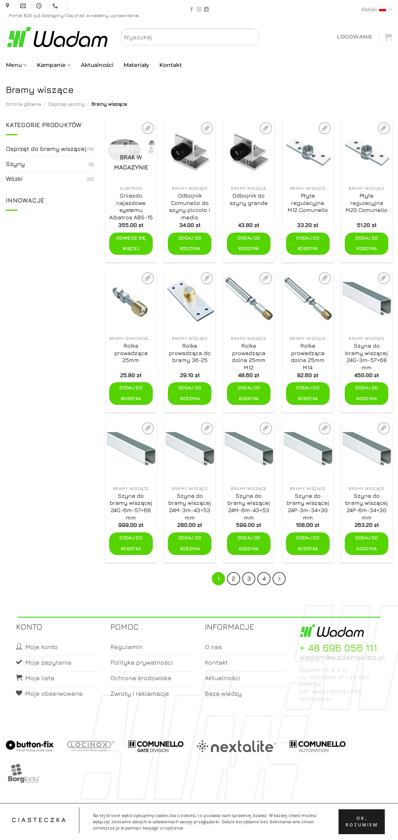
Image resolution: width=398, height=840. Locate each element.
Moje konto (187, 827)
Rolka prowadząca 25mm (131, 352)
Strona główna (23, 104)
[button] (354, 37)
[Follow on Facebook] (191, 9)
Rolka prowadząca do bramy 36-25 (190, 352)
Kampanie (54, 65)
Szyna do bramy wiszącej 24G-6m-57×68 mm (131, 506)
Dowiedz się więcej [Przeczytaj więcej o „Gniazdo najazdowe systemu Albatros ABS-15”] (131, 243)
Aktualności (97, 64)
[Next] (279, 578)
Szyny (15, 163)
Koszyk (217, 827)
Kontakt (170, 64)
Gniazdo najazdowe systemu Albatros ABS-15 (131, 206)
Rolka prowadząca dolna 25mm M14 (308, 356)
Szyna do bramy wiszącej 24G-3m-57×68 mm (366, 356)
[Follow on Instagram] (199, 9)
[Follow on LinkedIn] (206, 9)
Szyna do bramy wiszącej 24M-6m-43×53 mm (248, 506)
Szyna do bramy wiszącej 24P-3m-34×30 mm (307, 506)
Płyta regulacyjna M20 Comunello (367, 202)
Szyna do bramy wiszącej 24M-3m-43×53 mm (189, 506)
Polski (376, 9)
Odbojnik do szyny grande (249, 199)
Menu (16, 65)
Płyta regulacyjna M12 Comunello (308, 202)
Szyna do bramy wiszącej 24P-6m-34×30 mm (366, 506)
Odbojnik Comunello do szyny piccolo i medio (189, 206)
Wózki (14, 178)
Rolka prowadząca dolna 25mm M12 (248, 356)
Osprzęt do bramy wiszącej (46, 148)
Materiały (136, 64)
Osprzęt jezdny (66, 104)
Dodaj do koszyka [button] (189, 243)
